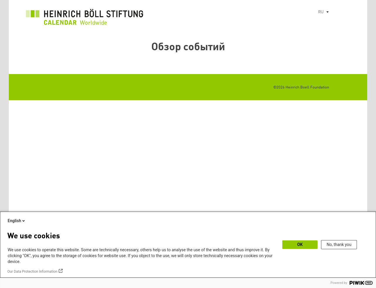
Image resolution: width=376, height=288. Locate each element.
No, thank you (339, 244)
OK (300, 244)
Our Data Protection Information (32, 271)
